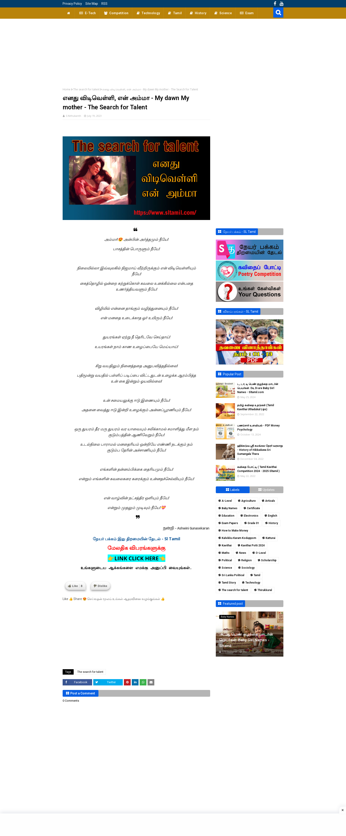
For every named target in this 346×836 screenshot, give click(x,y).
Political (227, 560)
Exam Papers (230, 523)
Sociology (248, 567)
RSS (104, 3)
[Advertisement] (173, 50)
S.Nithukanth (73, 115)
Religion (246, 560)
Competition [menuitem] (116, 13)
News (242, 552)
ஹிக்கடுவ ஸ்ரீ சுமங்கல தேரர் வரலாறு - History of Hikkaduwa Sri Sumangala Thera (260, 450)
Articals (270, 500)
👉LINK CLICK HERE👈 (136, 558)
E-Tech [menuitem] (87, 13)
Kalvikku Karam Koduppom (239, 538)
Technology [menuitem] (148, 13)
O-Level (261, 552)
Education (228, 515)
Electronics (251, 515)
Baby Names (229, 508)
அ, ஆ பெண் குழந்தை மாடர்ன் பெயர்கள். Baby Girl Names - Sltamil (246, 640)
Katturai (270, 538)
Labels (234, 490)
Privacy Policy (72, 3)
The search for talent (86, 89)
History (273, 523)
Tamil (257, 575)
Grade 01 (253, 523)
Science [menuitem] (222, 13)
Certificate (253, 508)
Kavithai (227, 545)
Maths (226, 552)
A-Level (227, 500)
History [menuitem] (197, 13)
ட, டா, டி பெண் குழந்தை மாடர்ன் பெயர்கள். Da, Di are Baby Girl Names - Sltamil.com (257, 388)
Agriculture (248, 500)
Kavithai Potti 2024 (253, 545)
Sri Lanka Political (233, 575)
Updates (269, 490)
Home (67, 89)
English (272, 515)
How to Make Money (235, 530)
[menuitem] (69, 13)
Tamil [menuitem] (174, 13)
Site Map (91, 3)
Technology (252, 582)
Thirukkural (264, 590)
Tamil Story (229, 582)
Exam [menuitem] (246, 13)
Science (227, 567)
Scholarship (268, 560)
